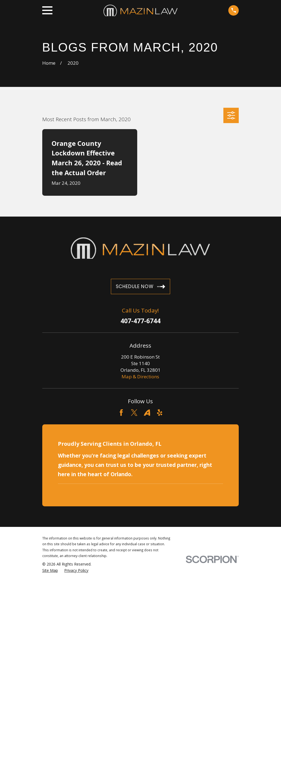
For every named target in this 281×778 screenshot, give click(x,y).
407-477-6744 (140, 321)
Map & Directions (140, 376)
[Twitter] (134, 412)
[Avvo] (147, 412)
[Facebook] (121, 412)
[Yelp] (159, 412)
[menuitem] (50, 570)
